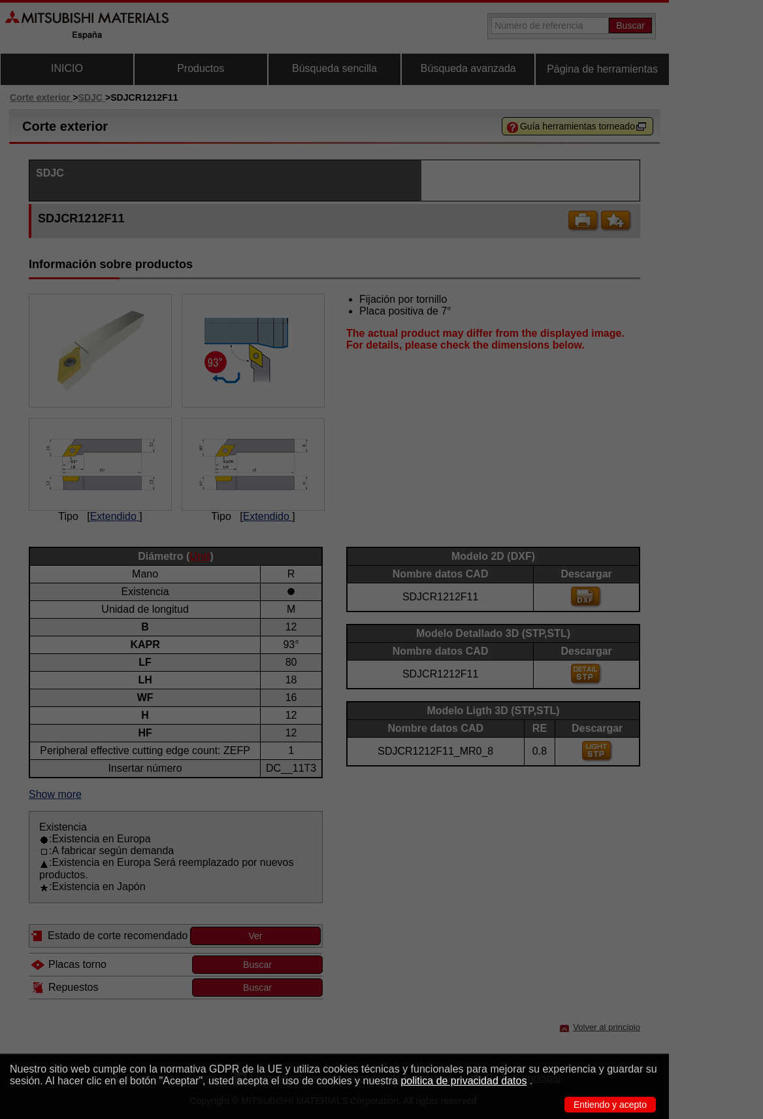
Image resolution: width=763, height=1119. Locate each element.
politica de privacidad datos (463, 1080)
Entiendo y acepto (610, 1104)
